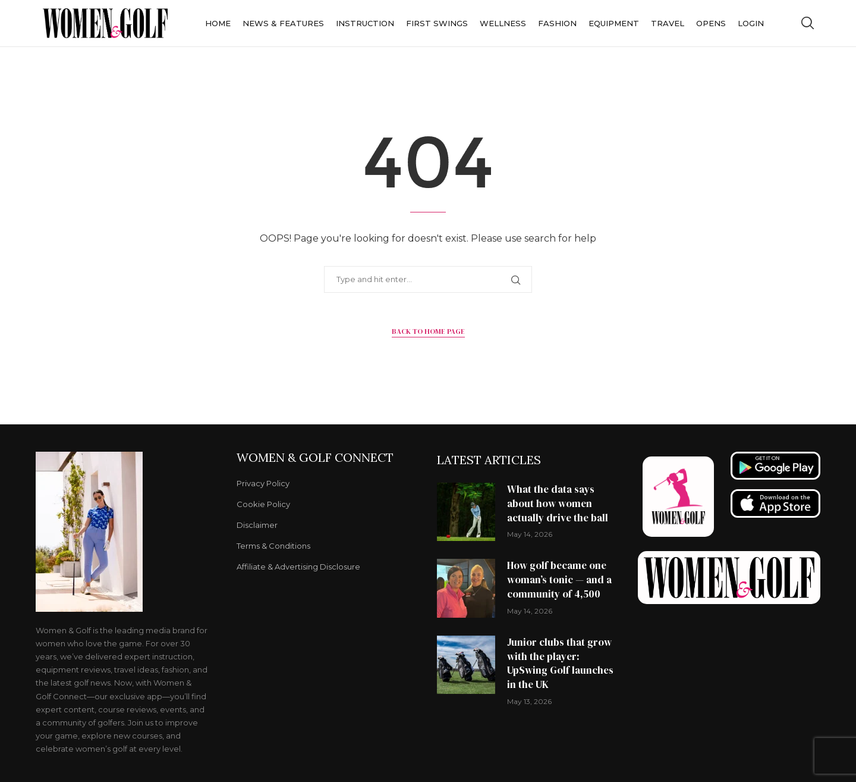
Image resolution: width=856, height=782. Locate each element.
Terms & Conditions (273, 546)
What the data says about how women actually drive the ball (557, 503)
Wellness (503, 23)
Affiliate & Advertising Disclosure (298, 567)
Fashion (557, 23)
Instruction (365, 23)
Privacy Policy (263, 483)
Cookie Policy (263, 504)
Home (218, 23)
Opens (711, 23)
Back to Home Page (428, 331)
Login (751, 23)
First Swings (437, 23)
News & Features (283, 23)
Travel (667, 23)
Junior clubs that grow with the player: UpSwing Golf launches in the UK (560, 663)
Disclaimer (257, 525)
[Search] (807, 23)
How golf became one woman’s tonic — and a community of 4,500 (559, 579)
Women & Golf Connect (315, 458)
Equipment (613, 23)
